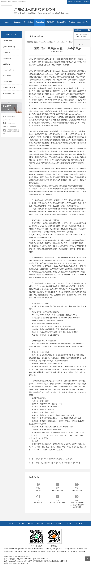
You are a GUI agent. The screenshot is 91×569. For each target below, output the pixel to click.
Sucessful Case (83, 22)
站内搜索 (78, 1)
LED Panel (6, 52)
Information (39, 22)
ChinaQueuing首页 (46, 42)
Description (28, 22)
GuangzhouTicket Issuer (72, 549)
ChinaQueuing (48, 74)
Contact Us (60, 22)
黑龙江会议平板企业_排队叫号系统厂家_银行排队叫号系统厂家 (58, 463)
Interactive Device (9, 70)
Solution (72, 22)
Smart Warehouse (9, 93)
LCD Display (7, 58)
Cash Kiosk (7, 76)
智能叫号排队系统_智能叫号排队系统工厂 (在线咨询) (54, 459)
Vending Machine (9, 87)
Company (17, 22)
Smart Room (7, 82)
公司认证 (50, 22)
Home (6, 22)
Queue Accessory (9, 46)
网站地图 (86, 1)
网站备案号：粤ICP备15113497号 (16, 563)
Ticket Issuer (7, 41)
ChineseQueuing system (37, 97)
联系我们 (70, 1)
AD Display (6, 64)
